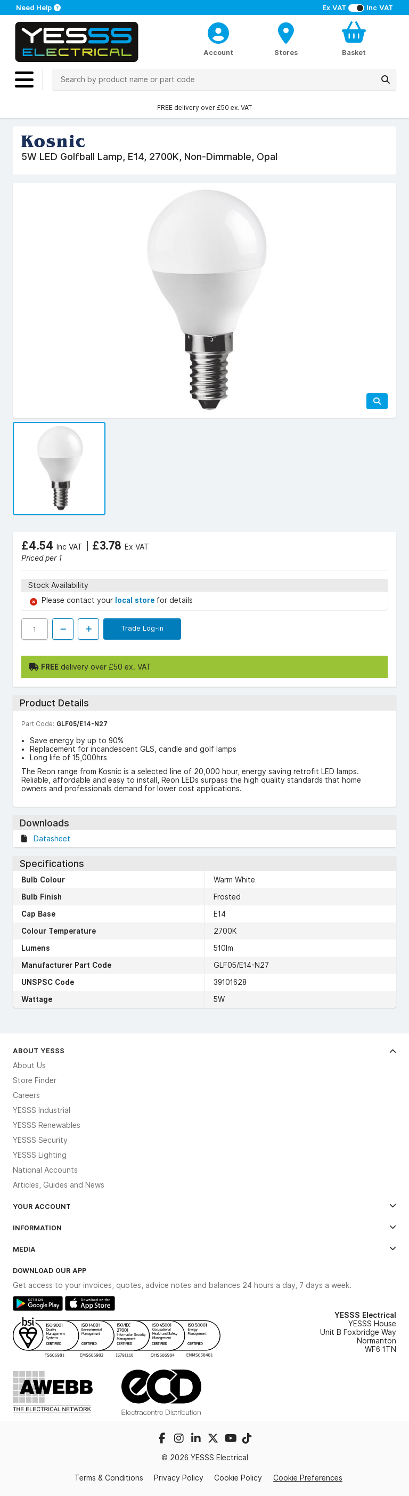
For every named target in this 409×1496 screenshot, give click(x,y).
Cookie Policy (238, 1478)
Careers (26, 1095)
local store (136, 600)
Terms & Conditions (109, 1478)
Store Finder (34, 1080)
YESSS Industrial (41, 1110)
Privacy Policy (178, 1478)
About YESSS (204, 1050)
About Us (29, 1065)
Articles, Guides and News (58, 1185)
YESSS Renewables (46, 1125)
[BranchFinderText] (286, 38)
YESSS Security (40, 1140)
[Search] (385, 79)
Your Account (204, 1206)
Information (204, 1227)
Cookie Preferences (307, 1478)
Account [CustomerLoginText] (218, 52)
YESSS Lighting (40, 1155)
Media (204, 1249)
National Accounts (45, 1170)
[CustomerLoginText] (218, 31)
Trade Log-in (142, 628)
